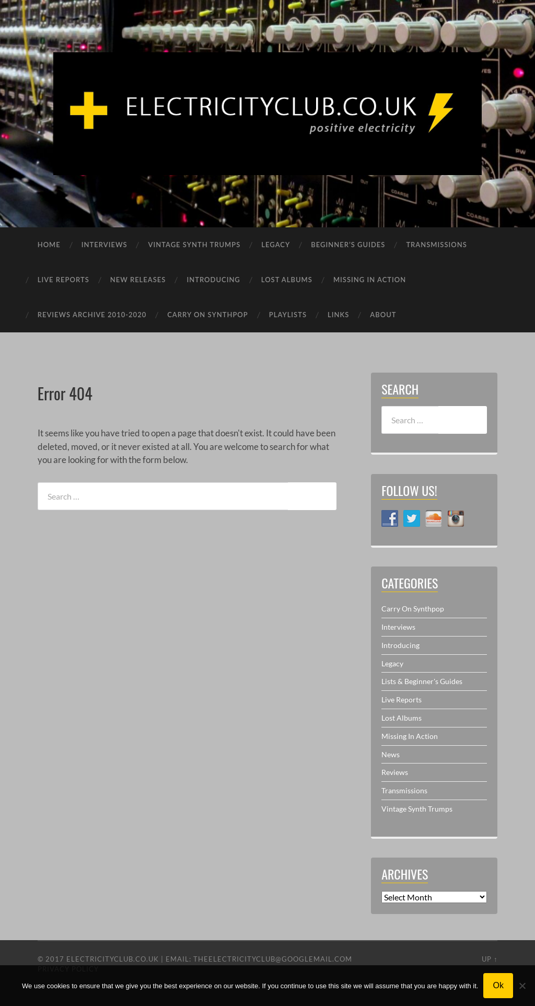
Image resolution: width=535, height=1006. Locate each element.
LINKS (338, 314)
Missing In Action (409, 736)
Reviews (394, 772)
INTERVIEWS (104, 244)
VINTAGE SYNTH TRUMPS (194, 244)
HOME (49, 244)
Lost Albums (401, 717)
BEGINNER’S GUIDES (348, 244)
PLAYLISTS (288, 314)
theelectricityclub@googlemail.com (272, 959)
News (390, 754)
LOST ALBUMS (286, 279)
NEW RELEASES (138, 279)
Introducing (400, 645)
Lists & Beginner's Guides (421, 681)
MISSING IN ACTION (369, 279)
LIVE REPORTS (63, 279)
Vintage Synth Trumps (416, 808)
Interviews (398, 626)
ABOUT (383, 314)
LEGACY (275, 244)
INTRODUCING (213, 279)
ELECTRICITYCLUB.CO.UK (112, 959)
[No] (522, 985)
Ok (498, 985)
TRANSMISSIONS (436, 244)
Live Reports (401, 699)
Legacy (392, 663)
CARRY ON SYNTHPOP (207, 314)
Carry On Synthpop (412, 608)
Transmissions (404, 790)
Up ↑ (489, 959)
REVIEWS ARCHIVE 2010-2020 (92, 314)
